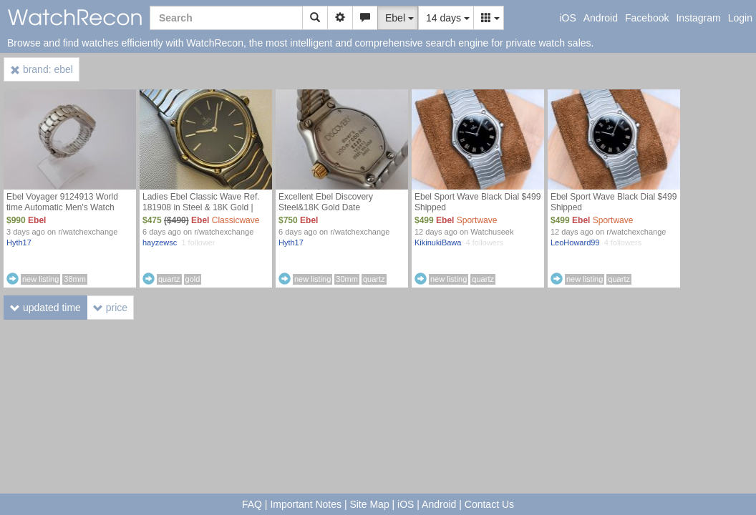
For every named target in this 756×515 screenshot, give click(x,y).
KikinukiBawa (438, 242)
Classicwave (236, 220)
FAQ (252, 504)
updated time (45, 307)
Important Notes (305, 504)
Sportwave (477, 220)
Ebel (37, 220)
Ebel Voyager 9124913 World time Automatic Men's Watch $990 (62, 207)
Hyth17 (19, 242)
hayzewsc (159, 242)
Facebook (647, 18)
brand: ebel (41, 69)
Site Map (369, 504)
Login (740, 18)
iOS (567, 18)
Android (600, 18)
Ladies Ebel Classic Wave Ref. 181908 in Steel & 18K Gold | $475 (201, 207)
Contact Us (489, 504)
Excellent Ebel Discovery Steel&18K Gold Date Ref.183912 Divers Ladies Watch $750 (341, 213)
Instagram (698, 18)
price (110, 307)
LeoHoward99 (575, 242)
